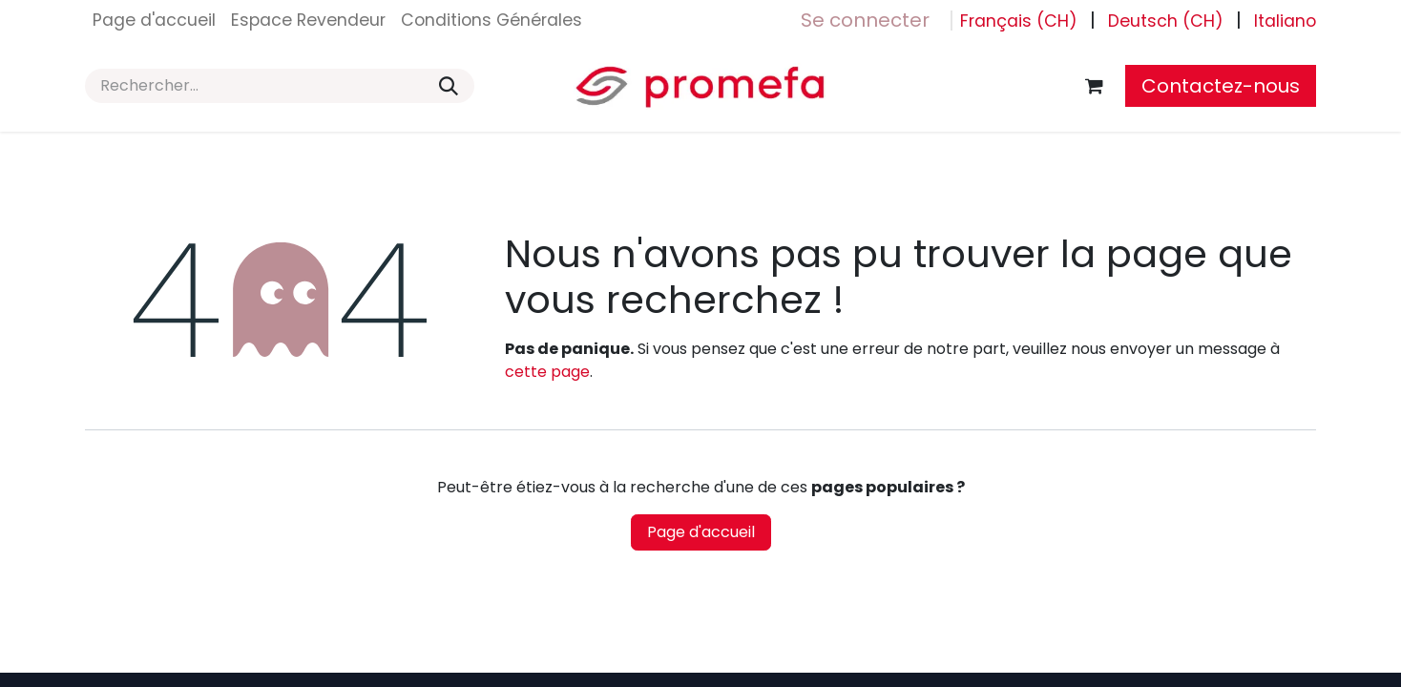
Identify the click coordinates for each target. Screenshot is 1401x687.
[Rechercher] (448, 86)
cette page (547, 372)
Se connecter (865, 20)
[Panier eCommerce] (1094, 86)
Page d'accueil (701, 532)
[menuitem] (154, 20)
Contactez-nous (1220, 86)
